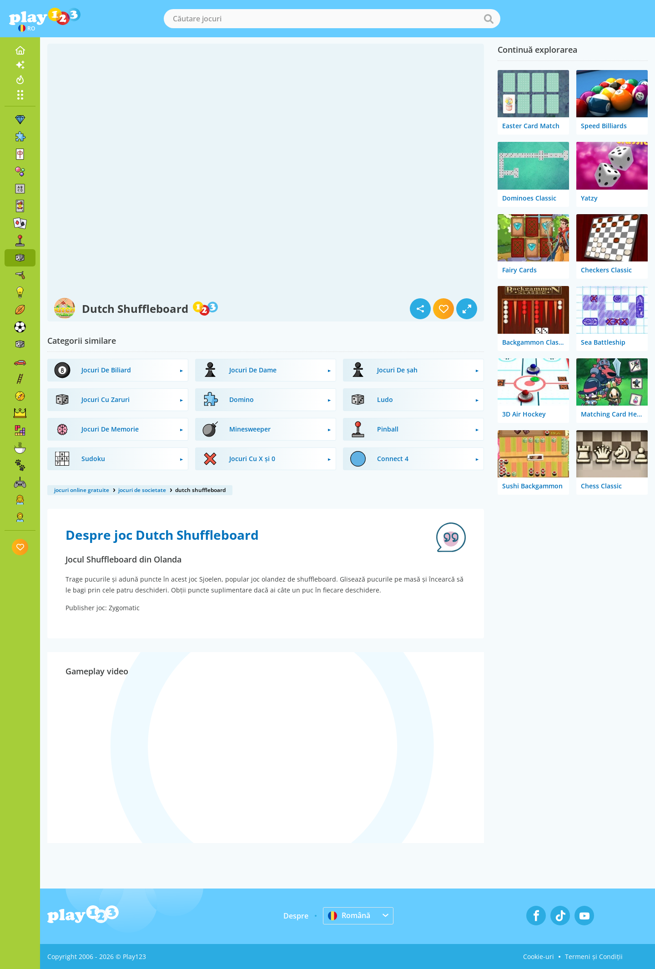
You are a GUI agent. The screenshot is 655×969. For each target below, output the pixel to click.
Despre (295, 916)
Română (349, 915)
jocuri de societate (142, 490)
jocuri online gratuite (81, 490)
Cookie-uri (538, 956)
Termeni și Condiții (594, 956)
